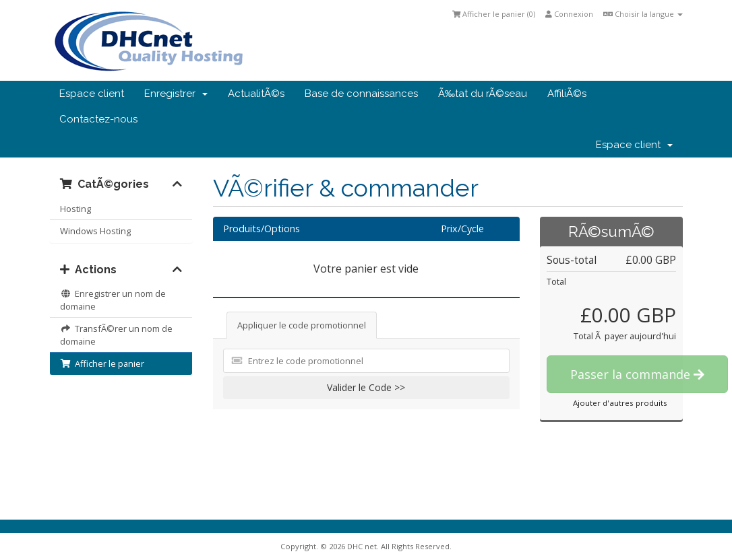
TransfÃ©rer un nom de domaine (116, 334)
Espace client (91, 94)
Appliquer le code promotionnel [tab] (301, 325)
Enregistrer (176, 94)
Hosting (75, 209)
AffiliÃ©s (566, 94)
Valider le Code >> (366, 387)
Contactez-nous (98, 119)
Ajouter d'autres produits (620, 403)
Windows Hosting (95, 231)
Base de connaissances (361, 94)
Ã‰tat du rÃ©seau (482, 94)
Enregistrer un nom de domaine (113, 299)
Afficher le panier (102, 363)
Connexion (569, 14)
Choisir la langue (643, 14)
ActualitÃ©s (256, 94)
